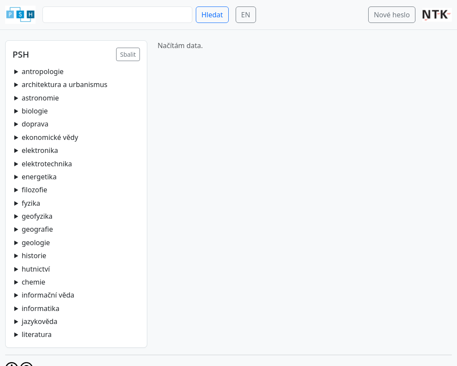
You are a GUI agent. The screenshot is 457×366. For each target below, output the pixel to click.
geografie (37, 229)
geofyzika (37, 216)
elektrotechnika (47, 163)
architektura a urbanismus (64, 84)
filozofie (34, 189)
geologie (36, 242)
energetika (39, 176)
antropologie (43, 71)
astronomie (40, 98)
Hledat (212, 14)
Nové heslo (392, 14)
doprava (35, 124)
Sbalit (128, 54)
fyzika (31, 203)
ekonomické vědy (50, 137)
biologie (35, 111)
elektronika (40, 150)
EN (245, 14)
